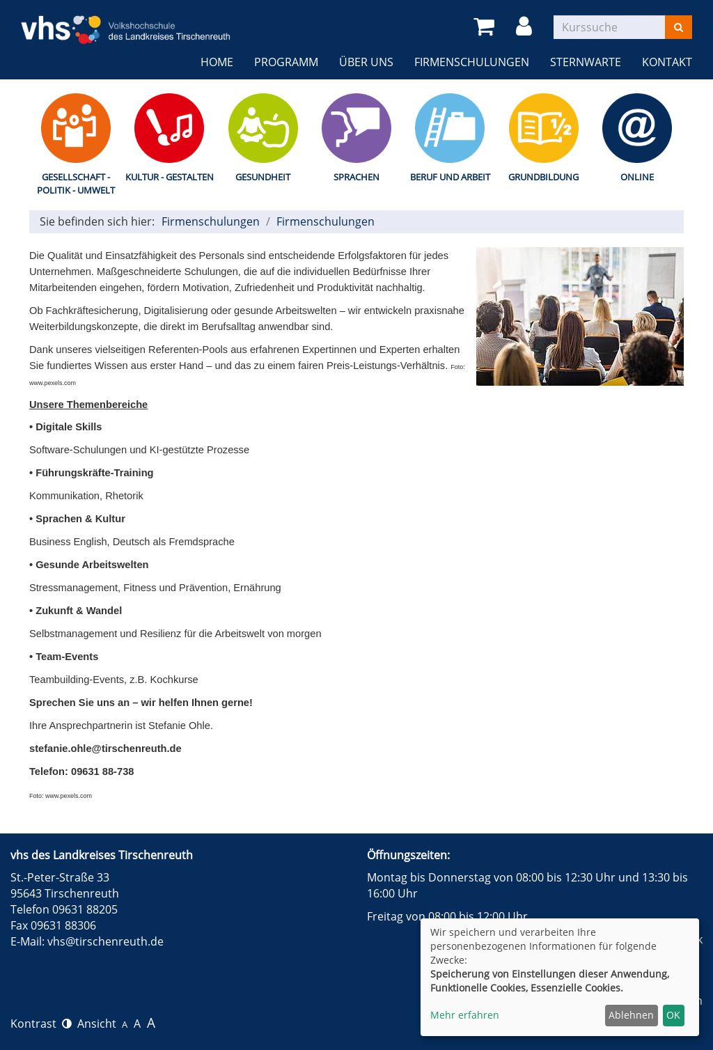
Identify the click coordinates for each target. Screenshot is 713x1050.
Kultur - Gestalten (169, 177)
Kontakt (667, 62)
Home (217, 62)
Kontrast (41, 1023)
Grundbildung (543, 177)
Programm (286, 62)
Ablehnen (631, 1014)
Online (637, 177)
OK (673, 1014)
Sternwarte (585, 62)
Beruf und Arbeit (450, 177)
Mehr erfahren (464, 1014)
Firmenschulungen (471, 62)
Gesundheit (262, 177)
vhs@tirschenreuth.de (105, 941)
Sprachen (356, 177)
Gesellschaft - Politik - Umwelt (76, 183)
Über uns (366, 62)
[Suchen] (678, 27)
